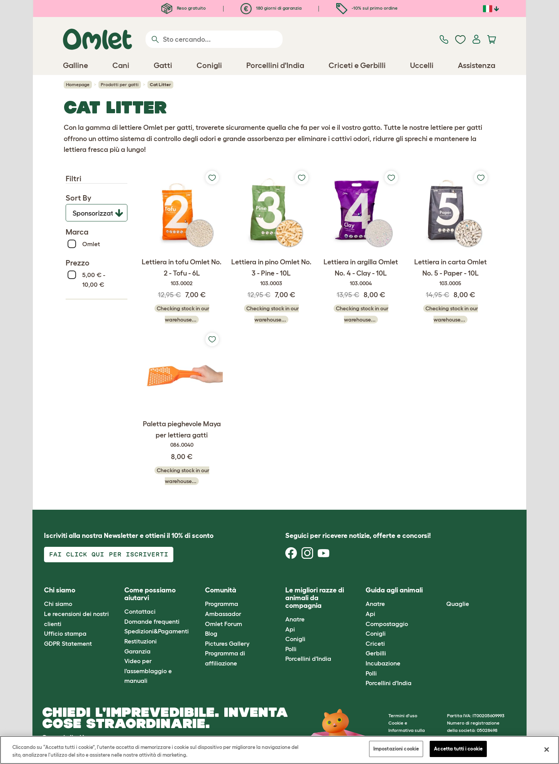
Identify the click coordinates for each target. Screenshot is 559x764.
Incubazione (383, 663)
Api (290, 629)
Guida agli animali (394, 590)
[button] (440, 590)
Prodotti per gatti (120, 84)
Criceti (375, 643)
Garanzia (137, 651)
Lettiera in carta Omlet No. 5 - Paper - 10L (450, 273)
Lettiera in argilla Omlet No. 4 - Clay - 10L (361, 273)
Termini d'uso (402, 715)
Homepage (78, 84)
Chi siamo (58, 603)
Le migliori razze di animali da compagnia (314, 597)
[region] (279, 750)
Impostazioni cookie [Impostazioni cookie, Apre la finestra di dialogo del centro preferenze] (396, 749)
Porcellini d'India (308, 658)
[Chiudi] (546, 749)
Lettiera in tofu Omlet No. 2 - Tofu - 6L (182, 273)
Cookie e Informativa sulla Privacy (406, 730)
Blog (211, 633)
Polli (290, 648)
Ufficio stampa (65, 633)
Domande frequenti (152, 621)
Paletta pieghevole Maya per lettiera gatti (182, 434)
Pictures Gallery (227, 643)
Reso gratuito (183, 7)
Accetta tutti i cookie (458, 749)
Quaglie (457, 603)
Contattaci (140, 611)
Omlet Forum (223, 623)
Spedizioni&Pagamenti (156, 631)
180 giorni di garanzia (271, 7)
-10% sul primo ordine (367, 7)
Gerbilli (376, 653)
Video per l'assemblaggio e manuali (148, 670)
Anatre (295, 619)
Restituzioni (140, 641)
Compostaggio (387, 623)
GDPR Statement (68, 643)
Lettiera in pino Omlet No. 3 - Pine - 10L (271, 273)
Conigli (295, 638)
